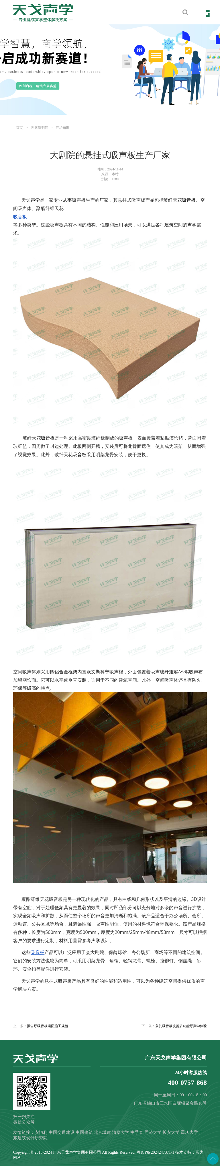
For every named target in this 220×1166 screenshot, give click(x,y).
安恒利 (41, 1132)
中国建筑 (84, 1132)
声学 (35, 200)
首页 (19, 128)
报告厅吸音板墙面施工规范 (47, 1026)
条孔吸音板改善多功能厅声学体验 (181, 1026)
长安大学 (171, 1132)
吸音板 (189, 200)
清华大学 (120, 1132)
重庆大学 (189, 1132)
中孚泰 (136, 1132)
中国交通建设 (61, 1132)
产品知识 (62, 128)
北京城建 (102, 1132)
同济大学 (153, 1132)
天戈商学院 (39, 128)
